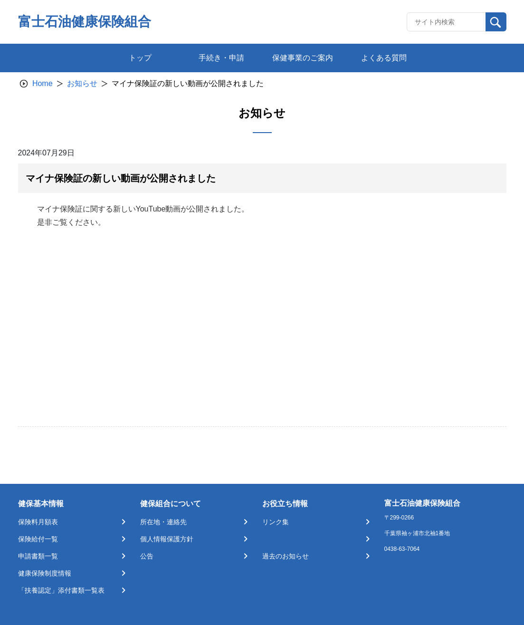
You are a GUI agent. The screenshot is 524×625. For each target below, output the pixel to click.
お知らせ (82, 83)
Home (42, 83)
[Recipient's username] (446, 21)
